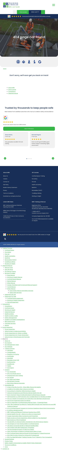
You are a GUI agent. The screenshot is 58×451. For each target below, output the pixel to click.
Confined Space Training (38, 176)
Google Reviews (9, 439)
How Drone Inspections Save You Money (18, 400)
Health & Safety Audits (11, 316)
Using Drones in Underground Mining (15, 331)
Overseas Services (10, 323)
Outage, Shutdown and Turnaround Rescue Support (22, 285)
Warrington (10, 368)
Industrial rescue (13, 93)
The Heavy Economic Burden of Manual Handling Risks (22, 426)
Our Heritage (8, 347)
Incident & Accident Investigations (15, 319)
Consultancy (12, 91)
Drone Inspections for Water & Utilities (16, 333)
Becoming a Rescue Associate (16, 383)
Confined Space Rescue (14, 279)
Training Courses (7, 248)
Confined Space (9, 250)
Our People (10, 377)
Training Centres (9, 348)
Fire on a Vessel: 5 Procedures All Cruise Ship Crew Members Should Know (28, 399)
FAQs (6, 447)
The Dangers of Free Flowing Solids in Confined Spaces (23, 424)
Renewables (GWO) (37, 190)
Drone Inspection (7, 327)
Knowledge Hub (9, 385)
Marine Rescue (11, 281)
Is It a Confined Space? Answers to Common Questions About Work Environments (31, 408)
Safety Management (11, 318)
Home (4, 68)
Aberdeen (10, 350)
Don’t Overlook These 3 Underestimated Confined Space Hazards (26, 395)
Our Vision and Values (13, 379)
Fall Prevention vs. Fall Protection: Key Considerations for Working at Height (29, 397)
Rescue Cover (9, 267)
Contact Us (6, 181)
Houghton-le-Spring (13, 354)
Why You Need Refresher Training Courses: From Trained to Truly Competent (29, 437)
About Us (5, 176)
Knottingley (10, 356)
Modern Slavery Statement (10, 187)
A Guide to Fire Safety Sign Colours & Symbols (20, 389)
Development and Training (15, 375)
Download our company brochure (12, 196)
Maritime (34, 187)
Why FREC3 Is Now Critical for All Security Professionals (23, 435)
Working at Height (36, 196)
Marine (7, 325)
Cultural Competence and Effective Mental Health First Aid (24, 393)
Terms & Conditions (8, 193)
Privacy (5, 190)
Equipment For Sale (10, 296)
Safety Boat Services (16, 292)
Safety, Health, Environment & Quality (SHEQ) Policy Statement (23, 443)
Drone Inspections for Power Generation (16, 335)
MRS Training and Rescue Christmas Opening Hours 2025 (23, 412)
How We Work (9, 269)
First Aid (34, 181)
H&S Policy (6, 184)
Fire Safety (34, 179)
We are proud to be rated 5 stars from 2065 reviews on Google (36, 16)
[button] (26, 158)
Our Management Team (12, 345)
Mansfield (10, 358)
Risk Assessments (10, 321)
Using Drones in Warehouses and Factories (17, 337)
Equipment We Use (10, 294)
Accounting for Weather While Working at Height (21, 391)
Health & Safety (9, 314)
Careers (5, 179)
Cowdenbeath (11, 352)
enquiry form (45, 213)
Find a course (12, 89)
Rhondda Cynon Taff (13, 360)
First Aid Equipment (12, 302)
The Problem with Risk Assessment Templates (20, 427)
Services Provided (10, 273)
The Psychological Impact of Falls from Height (20, 429)
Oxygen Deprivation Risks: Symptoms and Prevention (22, 416)
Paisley (9, 366)
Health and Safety (36, 184)
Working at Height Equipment (15, 300)
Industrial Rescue (7, 266)
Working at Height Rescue (14, 277)
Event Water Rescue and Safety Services (21, 291)
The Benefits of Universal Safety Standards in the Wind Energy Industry (27, 422)
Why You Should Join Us (14, 373)
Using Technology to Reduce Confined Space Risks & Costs (24, 431)
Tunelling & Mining (36, 193)
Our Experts (8, 343)
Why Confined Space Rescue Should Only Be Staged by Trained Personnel (28, 433)
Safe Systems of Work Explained (16, 420)
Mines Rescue (11, 283)
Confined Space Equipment (15, 298)
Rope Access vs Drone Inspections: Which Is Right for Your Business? (27, 418)
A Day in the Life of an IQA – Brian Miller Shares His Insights (24, 387)
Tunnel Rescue (11, 287)
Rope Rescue (11, 275)
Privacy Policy (9, 441)
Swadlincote (10, 364)
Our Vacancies (11, 372)
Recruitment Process (13, 381)
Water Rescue (11, 289)
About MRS (11, 88)
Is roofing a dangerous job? (15, 410)
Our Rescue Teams (10, 271)
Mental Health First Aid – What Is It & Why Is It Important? (24, 414)
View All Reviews (29, 129)
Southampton (11, 362)
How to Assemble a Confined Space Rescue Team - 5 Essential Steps (27, 402)
